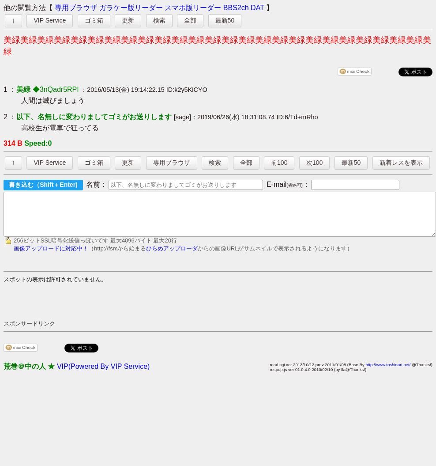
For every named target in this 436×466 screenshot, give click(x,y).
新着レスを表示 (401, 162)
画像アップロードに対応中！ (51, 256)
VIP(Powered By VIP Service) (103, 374)
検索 (159, 20)
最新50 (225, 20)
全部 (190, 20)
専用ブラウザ (76, 7)
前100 (279, 162)
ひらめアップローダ (172, 256)
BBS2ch (236, 7)
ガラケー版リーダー (131, 7)
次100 (314, 162)
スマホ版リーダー (193, 7)
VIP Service (50, 20)
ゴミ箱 (94, 20)
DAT (257, 7)
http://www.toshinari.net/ (387, 372)
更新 (128, 20)
